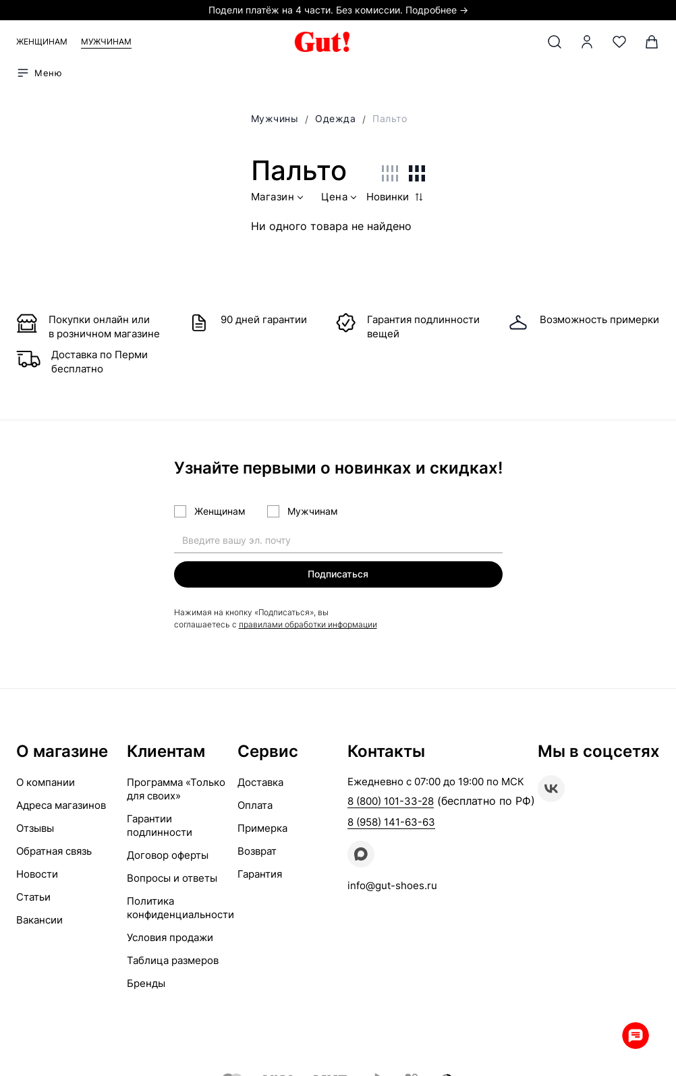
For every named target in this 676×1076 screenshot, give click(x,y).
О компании (45, 782)
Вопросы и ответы (172, 878)
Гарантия (259, 874)
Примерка (262, 828)
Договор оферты (167, 855)
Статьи (33, 896)
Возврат (257, 851)
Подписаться (338, 573)
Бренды (146, 983)
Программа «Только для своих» (176, 789)
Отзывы (35, 828)
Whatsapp (635, 1035)
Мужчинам (106, 41)
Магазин (279, 198)
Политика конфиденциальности (180, 908)
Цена (340, 198)
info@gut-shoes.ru (392, 885)
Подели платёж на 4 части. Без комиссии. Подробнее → (338, 10)
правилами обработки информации (308, 624)
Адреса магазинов (61, 805)
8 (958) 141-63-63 (391, 822)
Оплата (255, 805)
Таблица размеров (173, 960)
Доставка (260, 782)
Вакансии (39, 919)
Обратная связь (54, 851)
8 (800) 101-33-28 (390, 801)
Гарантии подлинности (159, 825)
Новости (37, 874)
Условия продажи (170, 937)
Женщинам (41, 41)
